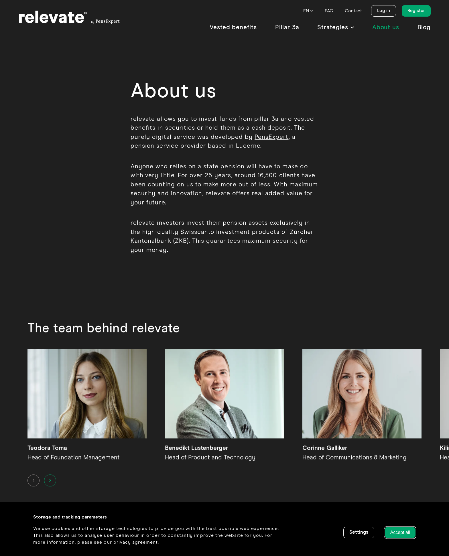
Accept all (400, 532)
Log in (383, 10)
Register (416, 10)
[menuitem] (233, 28)
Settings (358, 532)
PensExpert (272, 137)
